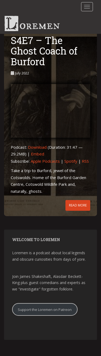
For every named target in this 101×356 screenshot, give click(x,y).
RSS (85, 161)
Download (37, 147)
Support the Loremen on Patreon (45, 309)
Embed (37, 154)
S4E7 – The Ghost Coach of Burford (44, 51)
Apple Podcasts (45, 161)
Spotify (70, 161)
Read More (78, 205)
